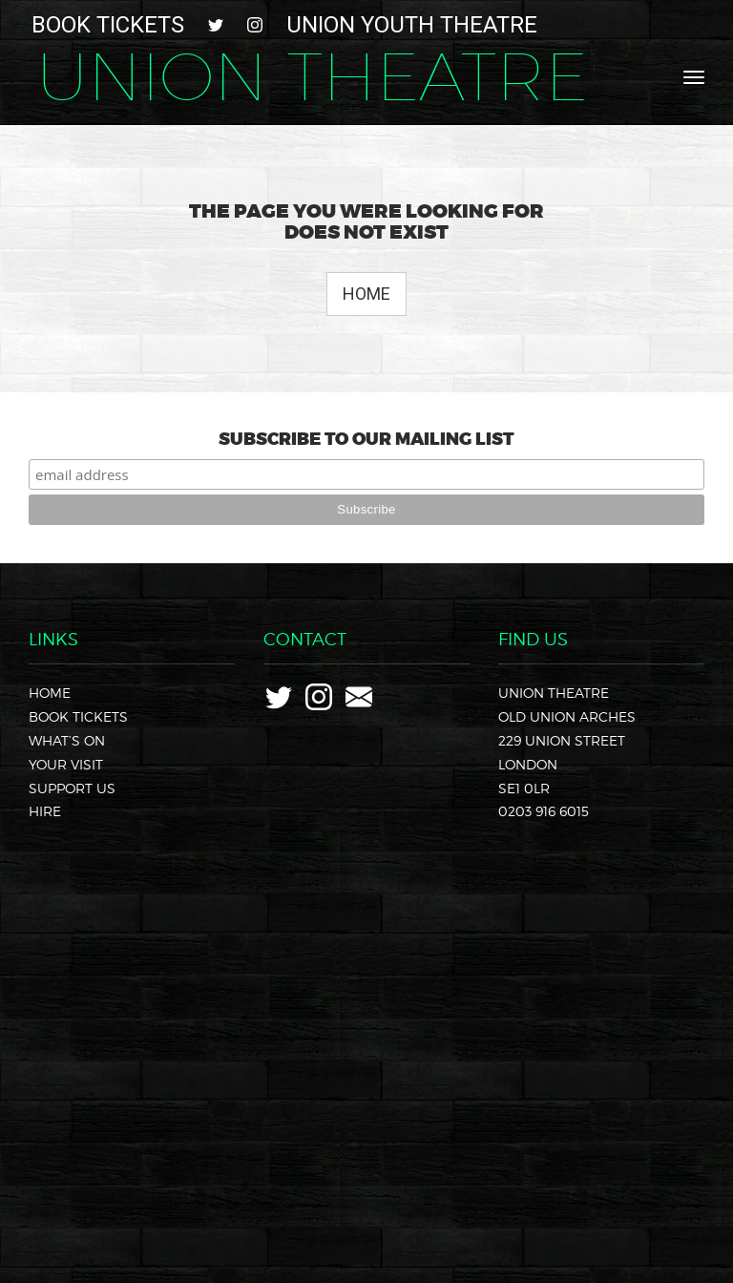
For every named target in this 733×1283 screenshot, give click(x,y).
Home (366, 294)
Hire (45, 811)
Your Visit (66, 764)
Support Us (72, 788)
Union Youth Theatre (411, 24)
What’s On (67, 740)
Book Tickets (107, 24)
